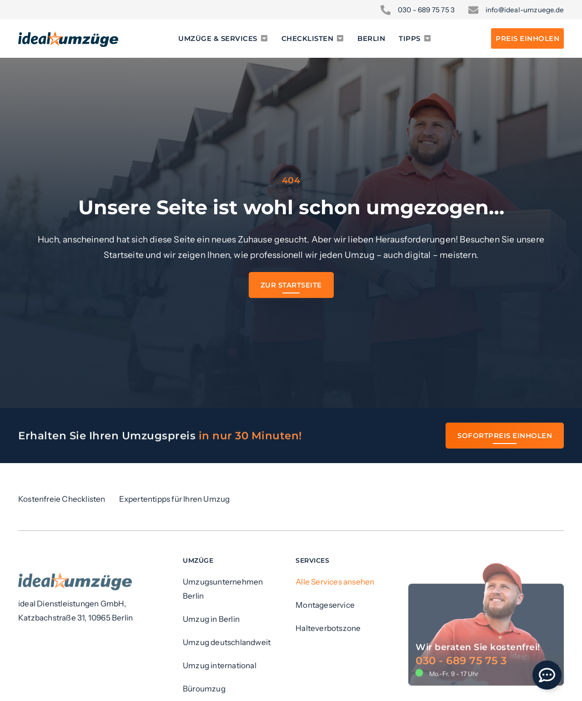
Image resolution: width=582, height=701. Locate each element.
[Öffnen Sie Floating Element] (547, 675)
